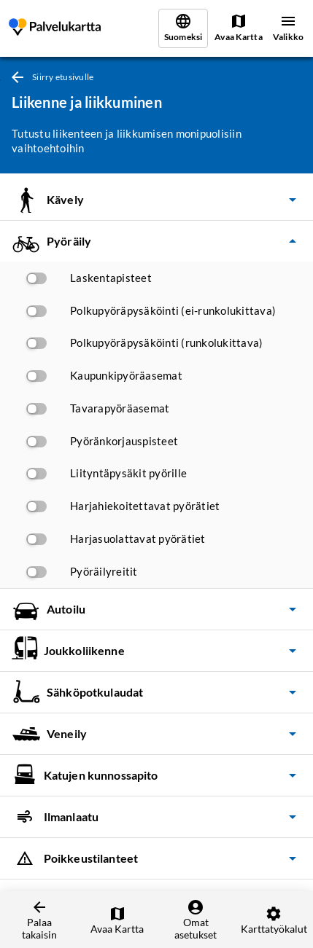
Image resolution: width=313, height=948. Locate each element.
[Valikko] (288, 28)
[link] (55, 28)
